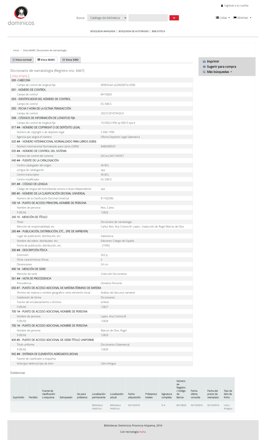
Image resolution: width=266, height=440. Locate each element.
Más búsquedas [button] (216, 72)
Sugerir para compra (219, 67)
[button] (223, 17)
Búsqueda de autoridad (133, 31)
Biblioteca (158, 31)
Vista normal (22, 59)
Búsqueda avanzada (102, 31)
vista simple (19, 76)
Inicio (16, 50)
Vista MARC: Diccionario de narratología (44, 50)
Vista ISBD (70, 59)
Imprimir (210, 61)
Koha (142, 432)
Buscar (80, 18)
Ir (174, 17)
